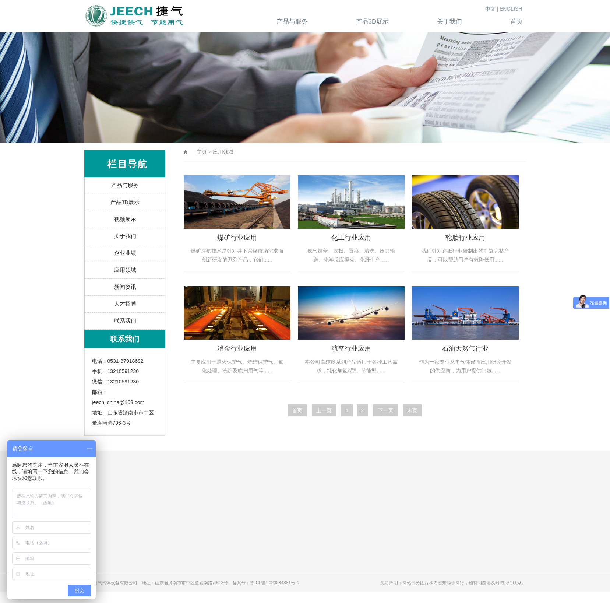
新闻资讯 (125, 287)
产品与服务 (125, 185)
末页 (412, 410)
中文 (490, 9)
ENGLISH (511, 9)
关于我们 (125, 236)
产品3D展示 (124, 202)
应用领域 (125, 270)
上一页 (324, 410)
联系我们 (125, 321)
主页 (202, 152)
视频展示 (125, 219)
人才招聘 (125, 304)
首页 (297, 410)
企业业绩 (125, 253)
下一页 (385, 410)
